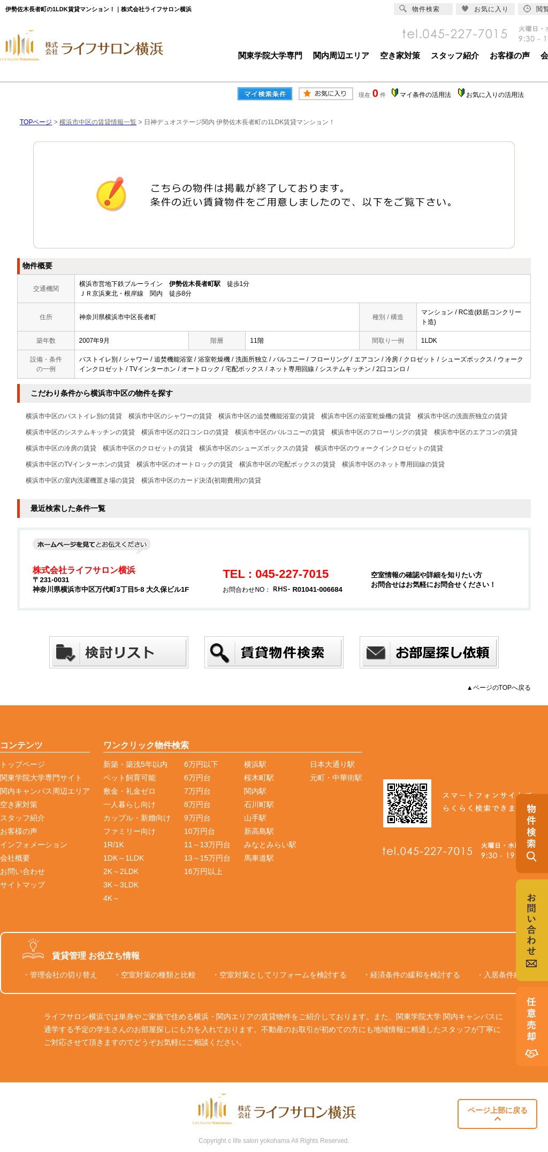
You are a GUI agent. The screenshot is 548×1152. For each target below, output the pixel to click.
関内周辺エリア (341, 55)
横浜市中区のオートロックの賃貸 (184, 464)
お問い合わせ (22, 871)
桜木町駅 (259, 777)
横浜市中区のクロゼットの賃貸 (148, 448)
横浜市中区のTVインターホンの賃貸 (78, 464)
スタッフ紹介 (455, 55)
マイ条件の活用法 (425, 95)
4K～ (111, 898)
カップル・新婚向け (137, 818)
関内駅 (255, 791)
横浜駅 (255, 764)
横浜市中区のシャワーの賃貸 (170, 416)
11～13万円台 (207, 844)
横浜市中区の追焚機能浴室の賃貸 (266, 416)
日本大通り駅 (332, 764)
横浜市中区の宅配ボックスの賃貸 (287, 464)
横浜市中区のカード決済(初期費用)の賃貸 (201, 480)
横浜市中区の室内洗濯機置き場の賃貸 (80, 480)
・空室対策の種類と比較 (154, 974)
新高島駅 (259, 831)
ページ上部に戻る (498, 1114)
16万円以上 (203, 871)
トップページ (22, 764)
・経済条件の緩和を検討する (411, 974)
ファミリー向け (129, 831)
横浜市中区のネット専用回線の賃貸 (393, 464)
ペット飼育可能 (129, 777)
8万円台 (197, 804)
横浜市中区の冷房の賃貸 (61, 448)
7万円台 (197, 791)
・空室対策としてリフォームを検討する (279, 974)
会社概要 (15, 858)
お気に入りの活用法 (495, 95)
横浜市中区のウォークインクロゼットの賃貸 (379, 448)
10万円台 (199, 831)
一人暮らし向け (129, 804)
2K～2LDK (121, 871)
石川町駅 (259, 804)
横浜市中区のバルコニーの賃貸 (280, 432)
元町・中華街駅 (336, 777)
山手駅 (255, 818)
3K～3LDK (121, 884)
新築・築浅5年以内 (135, 764)
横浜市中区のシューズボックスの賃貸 (253, 448)
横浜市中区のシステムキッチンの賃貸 (80, 432)
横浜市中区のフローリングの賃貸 (379, 432)
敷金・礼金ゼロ (129, 791)
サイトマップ (22, 884)
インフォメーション (33, 844)
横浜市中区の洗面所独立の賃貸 (462, 416)
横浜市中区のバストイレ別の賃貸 (74, 416)
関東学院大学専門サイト (41, 777)
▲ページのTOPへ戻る (499, 687)
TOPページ (36, 122)
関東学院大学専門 (270, 55)
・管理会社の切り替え (59, 974)
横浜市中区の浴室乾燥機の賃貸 (366, 416)
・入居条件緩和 (502, 974)
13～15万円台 (207, 858)
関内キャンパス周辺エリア (45, 791)
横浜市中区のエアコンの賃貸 (475, 432)
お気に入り (485, 9)
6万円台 (197, 777)
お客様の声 (510, 55)
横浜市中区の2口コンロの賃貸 (185, 432)
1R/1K (113, 844)
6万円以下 (201, 764)
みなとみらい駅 (270, 844)
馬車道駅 (259, 858)
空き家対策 (400, 55)
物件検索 (419, 9)
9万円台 (197, 818)
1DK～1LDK (123, 858)
